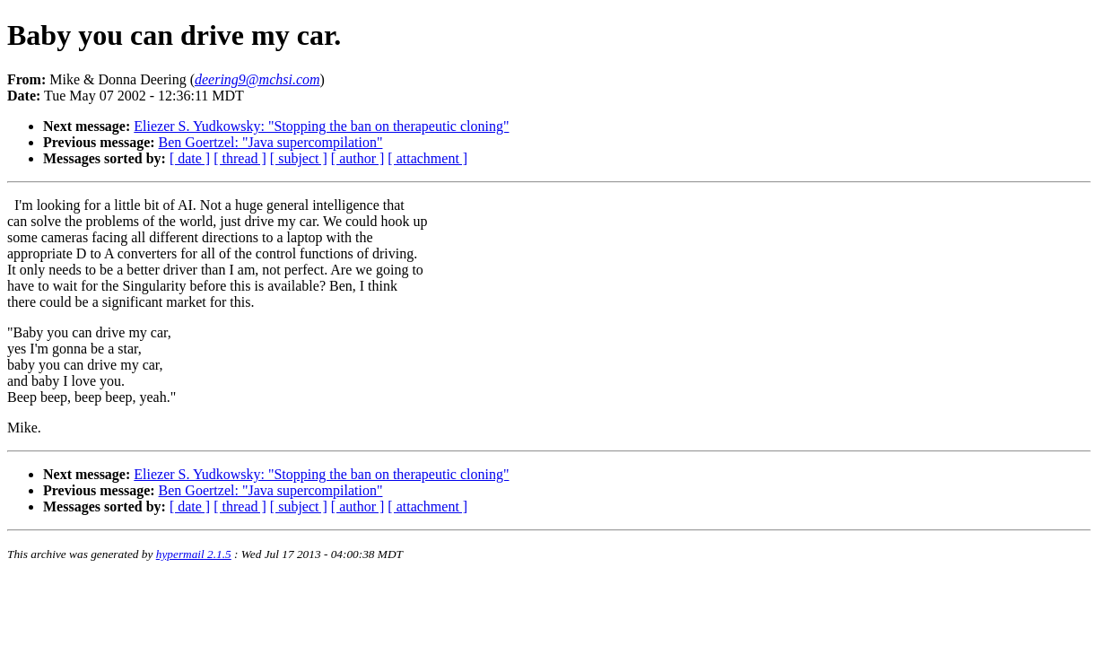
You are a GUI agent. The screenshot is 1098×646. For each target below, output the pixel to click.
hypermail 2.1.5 (193, 554)
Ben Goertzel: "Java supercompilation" (271, 142)
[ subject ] (298, 158)
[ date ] (190, 158)
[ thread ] (240, 158)
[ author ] (358, 158)
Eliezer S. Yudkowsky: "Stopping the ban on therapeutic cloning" (321, 126)
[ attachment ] (427, 158)
